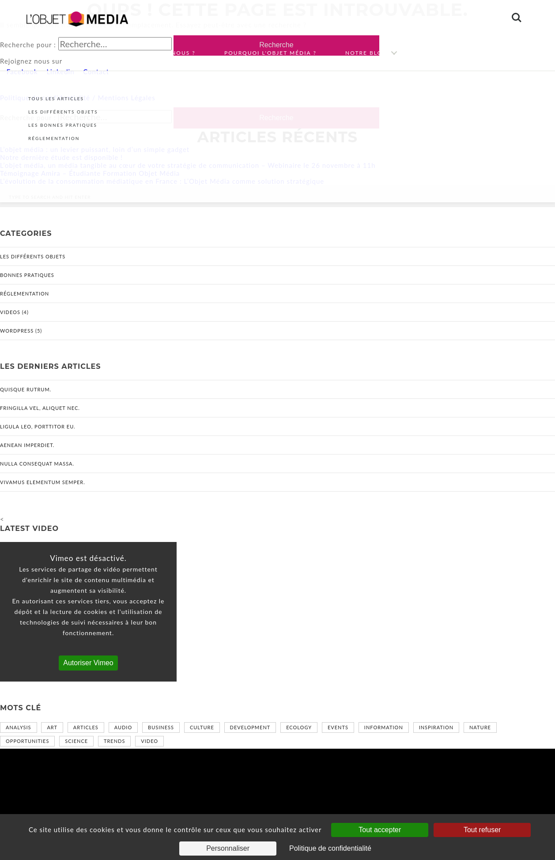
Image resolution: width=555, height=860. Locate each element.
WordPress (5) (21, 330)
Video (149, 741)
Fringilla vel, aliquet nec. (40, 408)
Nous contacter (455, 52)
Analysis (18, 727)
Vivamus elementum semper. (42, 482)
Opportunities (27, 741)
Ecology (299, 727)
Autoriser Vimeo (88, 663)
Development (250, 727)
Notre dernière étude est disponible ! (61, 157)
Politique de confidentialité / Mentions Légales (77, 98)
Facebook (21, 72)
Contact (95, 72)
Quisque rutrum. (25, 389)
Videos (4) (14, 312)
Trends (114, 741)
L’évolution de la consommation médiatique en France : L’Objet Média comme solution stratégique (162, 181)
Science (76, 741)
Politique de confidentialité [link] (330, 848)
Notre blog (366, 52)
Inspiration (436, 727)
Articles (85, 727)
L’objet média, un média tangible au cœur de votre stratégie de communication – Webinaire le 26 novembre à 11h (188, 165)
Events (338, 727)
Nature (480, 727)
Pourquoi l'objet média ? (270, 52)
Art (52, 727)
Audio (123, 727)
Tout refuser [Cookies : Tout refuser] (482, 829)
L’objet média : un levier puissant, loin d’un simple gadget (94, 149)
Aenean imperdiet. (27, 445)
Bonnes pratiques (27, 275)
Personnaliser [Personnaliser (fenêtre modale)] (227, 848)
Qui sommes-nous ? (161, 52)
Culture (202, 727)
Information (383, 727)
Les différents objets (32, 256)
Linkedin (60, 72)
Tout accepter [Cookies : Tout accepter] (380, 829)
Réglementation (24, 293)
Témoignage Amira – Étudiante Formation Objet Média (90, 173)
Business (161, 727)
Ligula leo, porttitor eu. (38, 426)
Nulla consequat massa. (37, 463)
